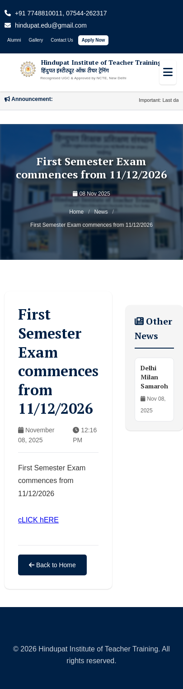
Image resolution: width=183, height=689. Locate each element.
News (101, 212)
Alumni (14, 40)
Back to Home (52, 565)
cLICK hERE (38, 520)
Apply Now (93, 40)
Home (76, 212)
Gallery (36, 40)
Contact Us (62, 40)
